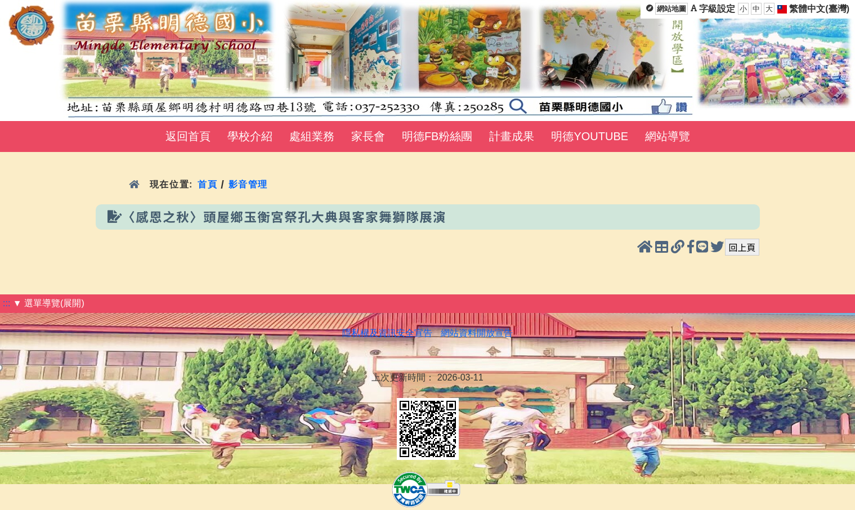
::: (6, 303)
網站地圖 (671, 9)
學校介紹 (249, 136)
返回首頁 (188, 136)
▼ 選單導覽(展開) (48, 303)
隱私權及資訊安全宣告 (387, 333)
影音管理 (248, 184)
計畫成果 (511, 136)
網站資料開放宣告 (477, 333)
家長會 (368, 136)
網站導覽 (667, 136)
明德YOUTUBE (589, 136)
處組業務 (311, 136)
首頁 (207, 184)
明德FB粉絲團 (437, 136)
